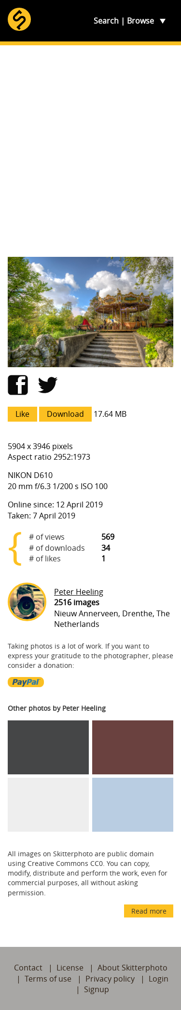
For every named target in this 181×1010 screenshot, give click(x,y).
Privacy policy (110, 978)
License (70, 967)
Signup (96, 989)
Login (158, 978)
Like (22, 414)
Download (65, 414)
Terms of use (48, 978)
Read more (149, 911)
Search (106, 20)
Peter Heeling (78, 591)
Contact (28, 967)
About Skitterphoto (132, 967)
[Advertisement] (90, 151)
